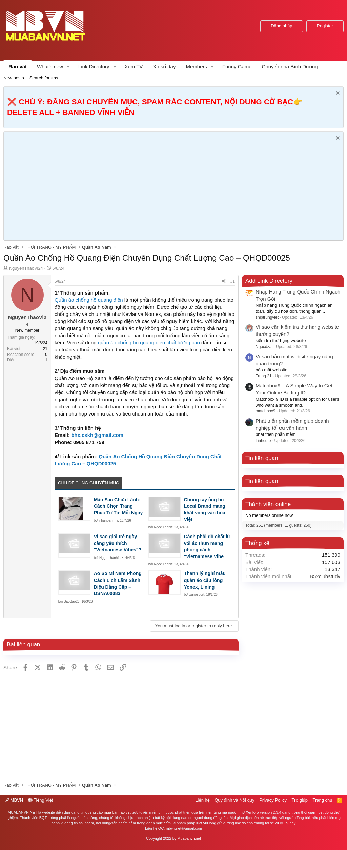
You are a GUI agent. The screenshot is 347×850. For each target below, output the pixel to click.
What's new (50, 66)
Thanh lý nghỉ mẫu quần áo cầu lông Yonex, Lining (205, 580)
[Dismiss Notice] (337, 93)
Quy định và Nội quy (234, 800)
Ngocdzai (264, 346)
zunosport (196, 594)
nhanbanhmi (108, 520)
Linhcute (263, 440)
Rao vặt (17, 66)
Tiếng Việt (40, 800)
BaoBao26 (72, 601)
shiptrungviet (267, 317)
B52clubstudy (325, 576)
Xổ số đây (164, 66)
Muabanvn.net (189, 838)
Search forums (43, 77)
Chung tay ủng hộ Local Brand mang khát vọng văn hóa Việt (204, 509)
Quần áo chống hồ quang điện (89, 300)
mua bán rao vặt (117, 812)
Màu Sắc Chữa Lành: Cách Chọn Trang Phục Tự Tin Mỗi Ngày (118, 506)
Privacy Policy (273, 800)
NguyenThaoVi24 (26, 268)
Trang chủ (322, 800)
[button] (68, 66)
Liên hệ (202, 800)
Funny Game (237, 66)
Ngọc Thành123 (166, 527)
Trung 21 (264, 375)
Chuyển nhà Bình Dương (290, 66)
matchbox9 (265, 411)
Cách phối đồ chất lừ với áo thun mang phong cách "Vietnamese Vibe (207, 546)
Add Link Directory (268, 281)
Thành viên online (268, 504)
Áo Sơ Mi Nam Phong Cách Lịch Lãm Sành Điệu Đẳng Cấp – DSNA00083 (118, 583)
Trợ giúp (300, 800)
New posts (13, 77)
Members (196, 66)
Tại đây (290, 823)
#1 (232, 281)
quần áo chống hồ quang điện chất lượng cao (149, 342)
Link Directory (93, 66)
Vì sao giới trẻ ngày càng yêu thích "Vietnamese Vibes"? (117, 543)
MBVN (14, 800)
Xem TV (133, 66)
